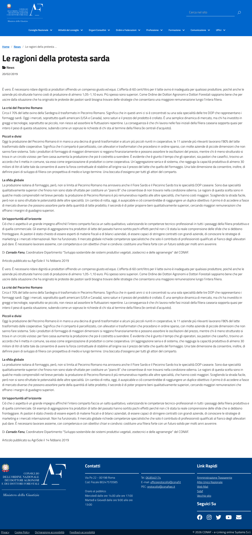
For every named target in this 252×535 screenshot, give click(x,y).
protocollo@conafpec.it (161, 486)
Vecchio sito (204, 495)
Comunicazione (198, 30)
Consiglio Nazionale (38, 30)
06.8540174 (153, 477)
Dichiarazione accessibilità (49, 532)
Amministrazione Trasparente (214, 477)
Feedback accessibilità (82, 532)
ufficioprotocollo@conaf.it (165, 482)
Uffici (218, 30)
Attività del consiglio (68, 30)
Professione (152, 30)
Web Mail (202, 486)
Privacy (5, 532)
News (17, 46)
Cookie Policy (22, 532)
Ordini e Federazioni (126, 30)
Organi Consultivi (97, 30)
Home (5, 46)
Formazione (175, 30)
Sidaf (200, 491)
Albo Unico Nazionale (210, 482)
